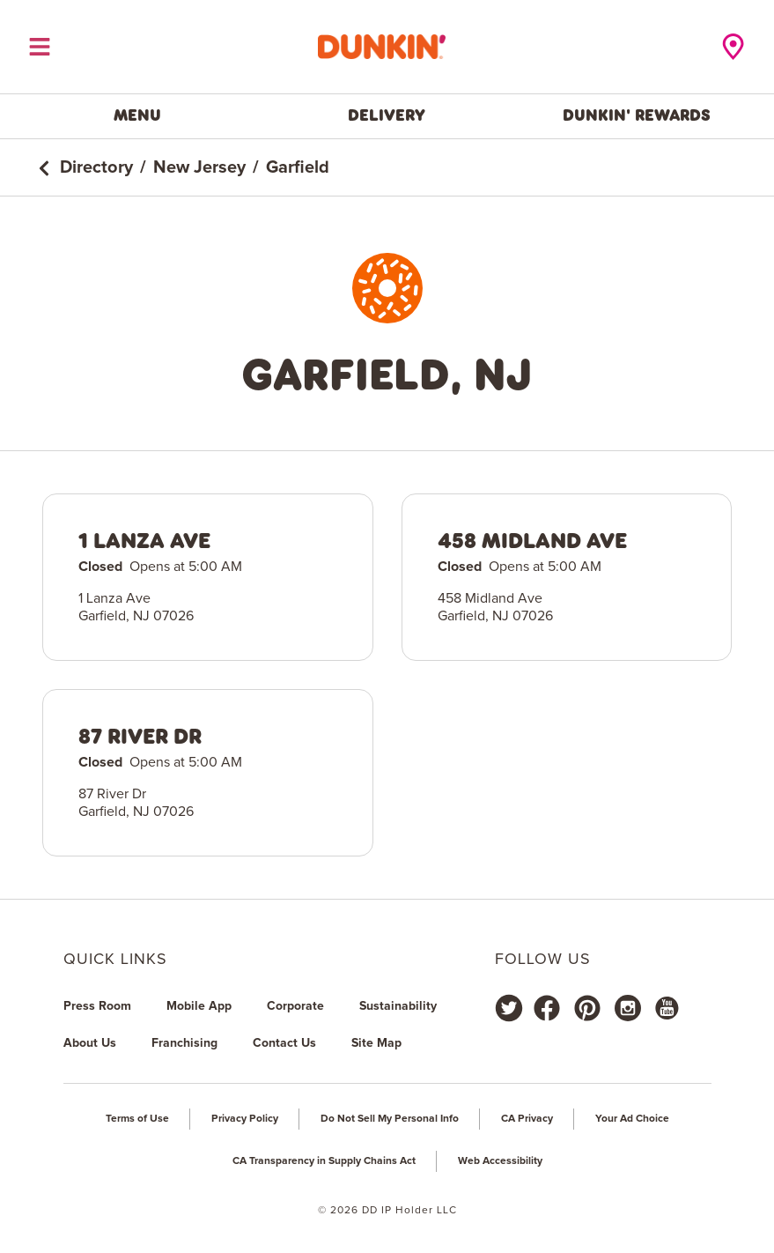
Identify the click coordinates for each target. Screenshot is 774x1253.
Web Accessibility (500, 1161)
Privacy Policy (244, 1119)
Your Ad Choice (632, 1119)
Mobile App (199, 1006)
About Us (89, 1043)
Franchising (184, 1043)
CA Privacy (527, 1119)
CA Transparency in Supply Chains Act (324, 1161)
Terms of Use (137, 1119)
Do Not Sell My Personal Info (390, 1119)
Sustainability (398, 1006)
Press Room (97, 1006)
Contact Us (284, 1043)
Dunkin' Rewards (637, 115)
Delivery (386, 115)
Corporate (295, 1006)
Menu (137, 115)
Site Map (376, 1043)
